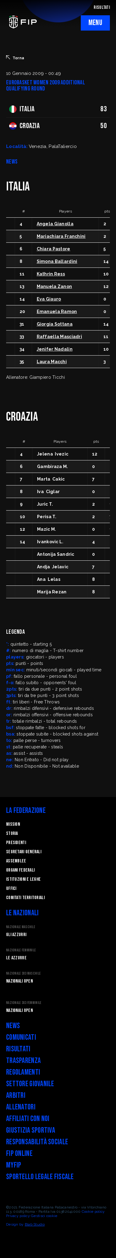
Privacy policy (18, 1216)
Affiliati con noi (28, 1118)
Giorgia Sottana (55, 324)
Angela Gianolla (55, 223)
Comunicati (21, 1037)
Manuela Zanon (54, 286)
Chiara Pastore (53, 248)
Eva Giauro (49, 299)
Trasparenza (23, 1060)
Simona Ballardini (57, 261)
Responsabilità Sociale (37, 1142)
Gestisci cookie (44, 1216)
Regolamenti (23, 1072)
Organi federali (20, 870)
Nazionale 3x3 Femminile (23, 1003)
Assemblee (16, 861)
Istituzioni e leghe (23, 879)
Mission (13, 824)
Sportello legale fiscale (40, 1177)
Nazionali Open (19, 981)
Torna (15, 57)
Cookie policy (93, 1211)
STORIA (12, 833)
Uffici (11, 888)
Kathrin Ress (51, 273)
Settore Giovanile (30, 1084)
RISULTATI (102, 7)
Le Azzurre (16, 958)
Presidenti (16, 843)
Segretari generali (23, 852)
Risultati (18, 1049)
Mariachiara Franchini (61, 236)
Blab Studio (35, 1224)
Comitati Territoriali (25, 898)
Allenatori (21, 1107)
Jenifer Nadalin (55, 349)
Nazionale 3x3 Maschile (23, 973)
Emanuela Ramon (57, 311)
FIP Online (19, 1153)
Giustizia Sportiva (30, 1130)
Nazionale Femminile (21, 950)
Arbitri (15, 1095)
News (13, 1026)
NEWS (11, 162)
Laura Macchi (52, 361)
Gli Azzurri (16, 935)
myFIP (13, 1165)
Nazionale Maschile (20, 927)
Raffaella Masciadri (59, 336)
